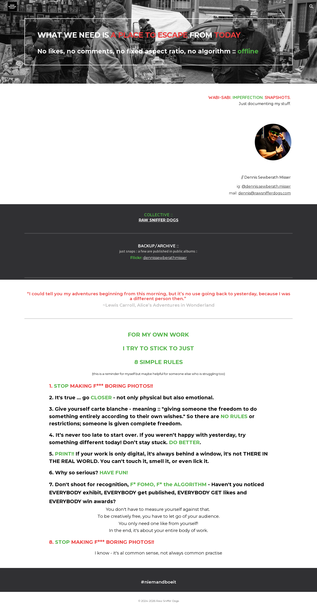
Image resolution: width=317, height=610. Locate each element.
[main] (158, 42)
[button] (311, 6)
